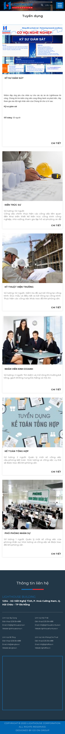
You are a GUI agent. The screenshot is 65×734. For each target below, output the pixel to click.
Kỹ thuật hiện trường (19, 286)
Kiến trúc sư (13, 204)
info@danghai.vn (13, 649)
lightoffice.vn (45, 652)
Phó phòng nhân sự (17, 533)
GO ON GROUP (40, 730)
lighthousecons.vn (15, 633)
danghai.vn (13, 652)
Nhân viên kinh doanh (19, 369)
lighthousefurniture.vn (49, 633)
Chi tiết (56, 143)
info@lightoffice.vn (46, 649)
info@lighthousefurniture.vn (50, 630)
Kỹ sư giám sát (14, 78)
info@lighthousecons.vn (16, 630)
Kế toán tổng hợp (17, 451)
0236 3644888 (16, 626)
